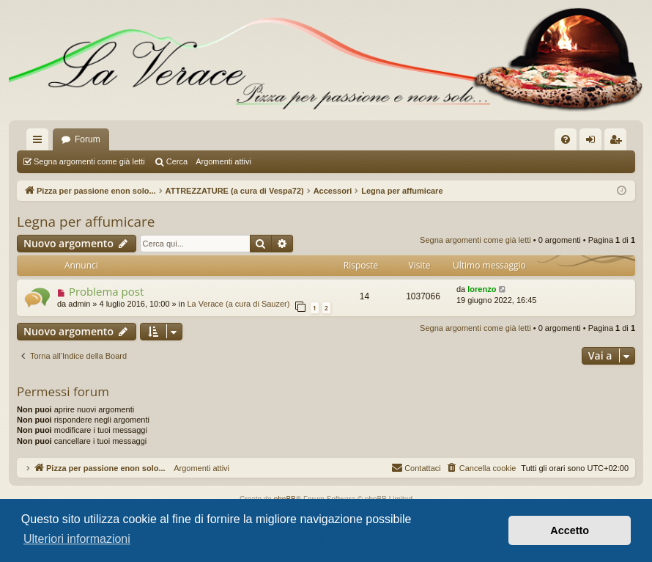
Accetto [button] (569, 530)
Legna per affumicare (86, 221)
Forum (87, 139)
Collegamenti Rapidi (40, 142)
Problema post (106, 291)
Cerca (177, 161)
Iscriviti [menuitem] (618, 142)
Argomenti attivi (223, 161)
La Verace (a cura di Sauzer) (238, 303)
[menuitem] (566, 139)
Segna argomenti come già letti (89, 161)
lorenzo (481, 289)
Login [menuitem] (593, 142)
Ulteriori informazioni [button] (76, 539)
